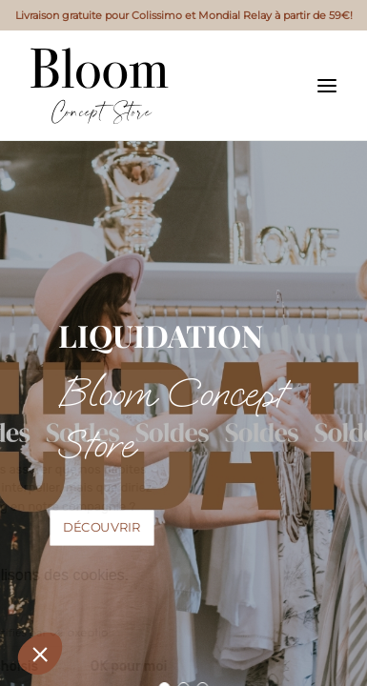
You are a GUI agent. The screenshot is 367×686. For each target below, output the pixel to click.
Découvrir (102, 527)
